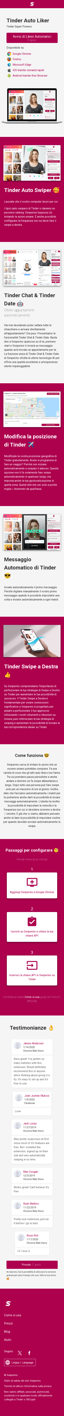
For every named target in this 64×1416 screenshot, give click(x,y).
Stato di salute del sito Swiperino (22, 1380)
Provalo (31, 1264)
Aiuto (7, 1339)
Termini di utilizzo (14, 1386)
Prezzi (8, 1323)
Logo (7, 1301)
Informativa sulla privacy (38, 1386)
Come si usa (32, 997)
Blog (7, 1331)
